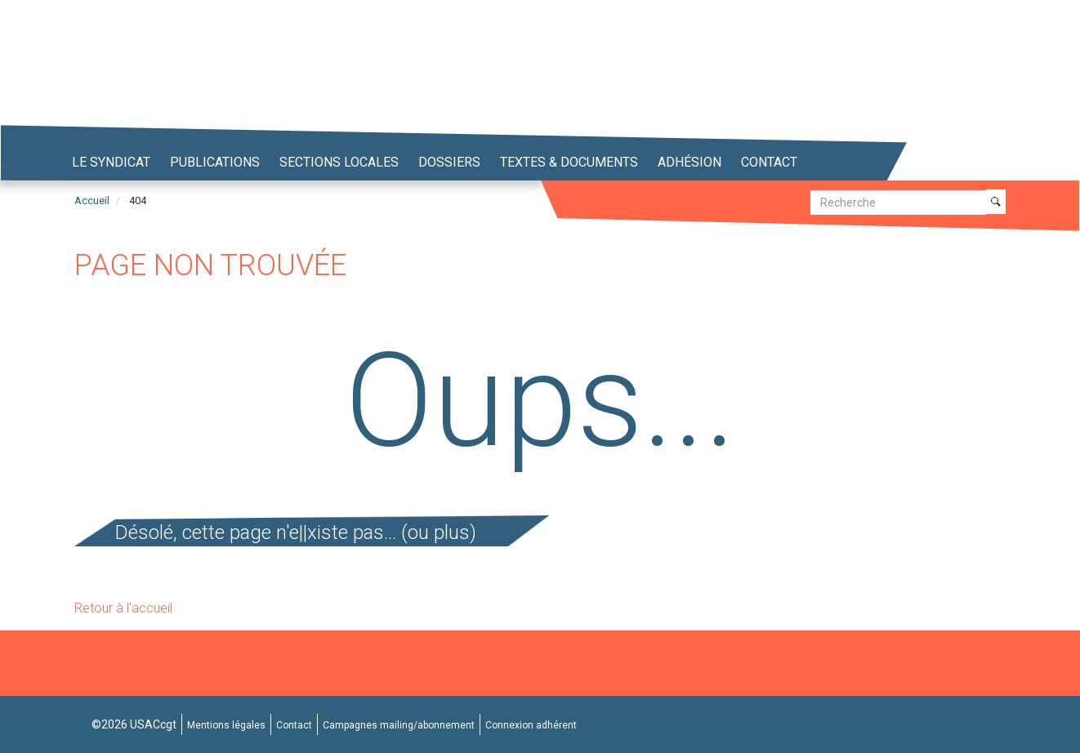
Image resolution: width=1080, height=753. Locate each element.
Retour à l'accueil (123, 608)
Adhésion (689, 162)
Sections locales (339, 162)
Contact (769, 162)
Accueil (91, 200)
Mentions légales (226, 725)
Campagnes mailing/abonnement (399, 725)
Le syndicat (111, 162)
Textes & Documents (569, 162)
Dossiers (449, 162)
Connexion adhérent (531, 725)
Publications (215, 162)
